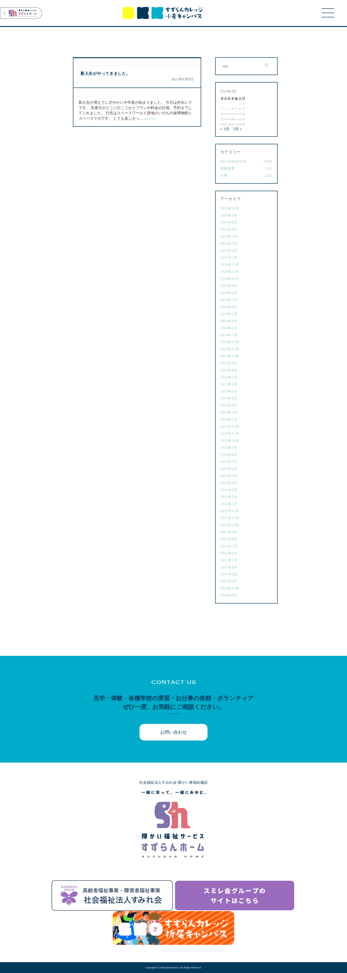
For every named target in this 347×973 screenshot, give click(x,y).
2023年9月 (229, 363)
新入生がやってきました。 (105, 73)
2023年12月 (229, 342)
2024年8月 (229, 293)
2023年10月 (229, 356)
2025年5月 (229, 236)
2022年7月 (229, 462)
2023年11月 (229, 349)
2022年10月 (229, 440)
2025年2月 (229, 250)
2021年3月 (229, 574)
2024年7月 (229, 300)
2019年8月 (229, 595)
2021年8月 (229, 539)
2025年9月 (229, 215)
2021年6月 (229, 553)
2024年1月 (229, 335)
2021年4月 (229, 567)
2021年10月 (229, 525)
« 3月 (225, 129)
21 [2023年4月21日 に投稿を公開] (236, 119)
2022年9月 (229, 447)
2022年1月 (229, 504)
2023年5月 (229, 391)
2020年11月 (229, 588)
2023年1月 (229, 419)
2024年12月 (229, 264)
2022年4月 (229, 483)
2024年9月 (229, 286)
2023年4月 (229, 398)
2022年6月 (229, 469)
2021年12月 (229, 511)
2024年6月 (229, 307)
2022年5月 (229, 476)
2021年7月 (229, 546)
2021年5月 (229, 560)
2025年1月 (229, 257)
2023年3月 (229, 405)
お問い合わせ (173, 732)
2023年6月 (229, 384)
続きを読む (150, 119)
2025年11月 (229, 208)
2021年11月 (229, 518)
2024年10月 (229, 279)
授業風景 (227, 168)
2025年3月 (229, 243)
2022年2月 (229, 497)
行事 (224, 175)
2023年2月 (229, 412)
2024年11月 (229, 272)
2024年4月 (229, 321)
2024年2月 (229, 328)
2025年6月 (229, 229)
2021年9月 (229, 532)
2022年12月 (229, 426)
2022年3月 (229, 490)
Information (233, 161)
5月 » (237, 129)
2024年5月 (229, 314)
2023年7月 (229, 377)
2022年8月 (229, 454)
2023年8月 (229, 370)
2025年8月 (229, 222)
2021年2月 (229, 581)
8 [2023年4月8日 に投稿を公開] (240, 108)
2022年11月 (229, 433)
